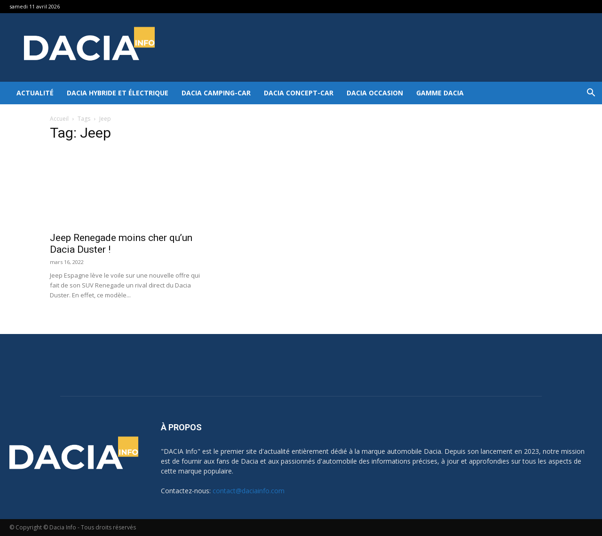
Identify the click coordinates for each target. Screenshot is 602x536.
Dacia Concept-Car (298, 92)
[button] (590, 93)
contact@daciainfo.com (249, 490)
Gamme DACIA (440, 92)
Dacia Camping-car (216, 92)
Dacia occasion (375, 92)
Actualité (35, 92)
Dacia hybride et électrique (117, 92)
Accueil (59, 119)
